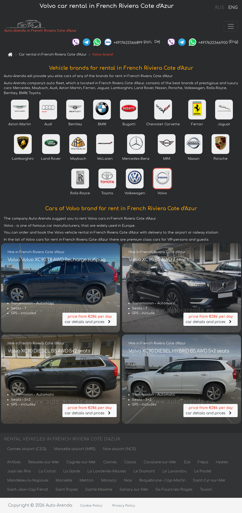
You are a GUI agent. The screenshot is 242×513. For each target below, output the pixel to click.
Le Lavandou (174, 471)
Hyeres (222, 462)
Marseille (64, 480)
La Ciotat (47, 471)
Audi (48, 124)
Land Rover (51, 159)
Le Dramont (144, 471)
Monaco (108, 480)
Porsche (221, 159)
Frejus (203, 462)
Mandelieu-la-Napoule (27, 480)
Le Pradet (203, 471)
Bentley (75, 124)
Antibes (14, 462)
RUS (219, 7)
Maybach (78, 159)
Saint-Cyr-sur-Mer (209, 480)
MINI (166, 159)
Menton (86, 480)
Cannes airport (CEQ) (26, 449)
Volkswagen (135, 193)
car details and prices (89, 319)
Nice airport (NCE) (119, 449)
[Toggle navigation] (231, 26)
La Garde (71, 471)
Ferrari (197, 124)
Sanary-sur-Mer (133, 489)
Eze (187, 462)
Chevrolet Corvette (163, 124)
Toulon (206, 489)
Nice (128, 480)
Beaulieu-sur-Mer (43, 462)
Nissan (193, 159)
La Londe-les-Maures (106, 471)
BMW (102, 124)
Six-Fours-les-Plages (174, 489)
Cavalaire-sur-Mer (160, 462)
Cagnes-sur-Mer (81, 462)
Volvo (162, 193)
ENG (232, 7)
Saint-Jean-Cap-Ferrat (27, 489)
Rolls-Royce (80, 193)
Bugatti (129, 124)
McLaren (105, 159)
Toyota (107, 193)
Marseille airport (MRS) (74, 449)
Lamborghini (22, 159)
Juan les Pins (19, 471)
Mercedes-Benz (135, 159)
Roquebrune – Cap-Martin (162, 480)
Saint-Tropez (67, 489)
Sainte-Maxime (98, 489)
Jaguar (224, 124)
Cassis (130, 462)
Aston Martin (19, 124)
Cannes (110, 462)
